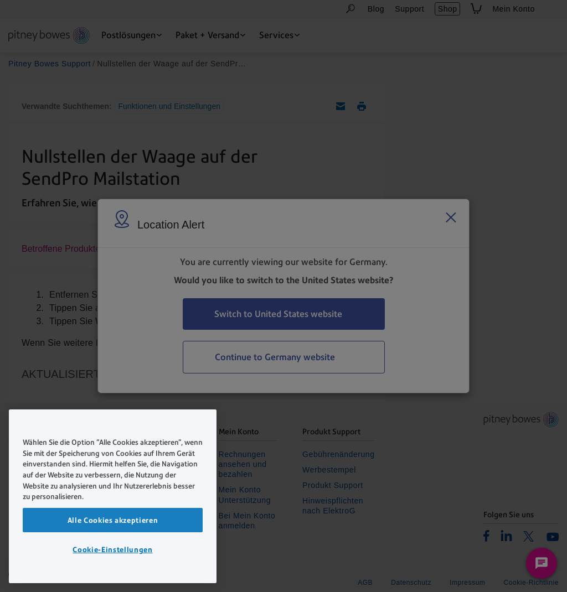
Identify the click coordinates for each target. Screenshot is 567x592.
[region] (113, 496)
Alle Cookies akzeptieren (113, 520)
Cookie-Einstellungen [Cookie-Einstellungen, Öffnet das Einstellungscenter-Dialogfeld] (112, 549)
